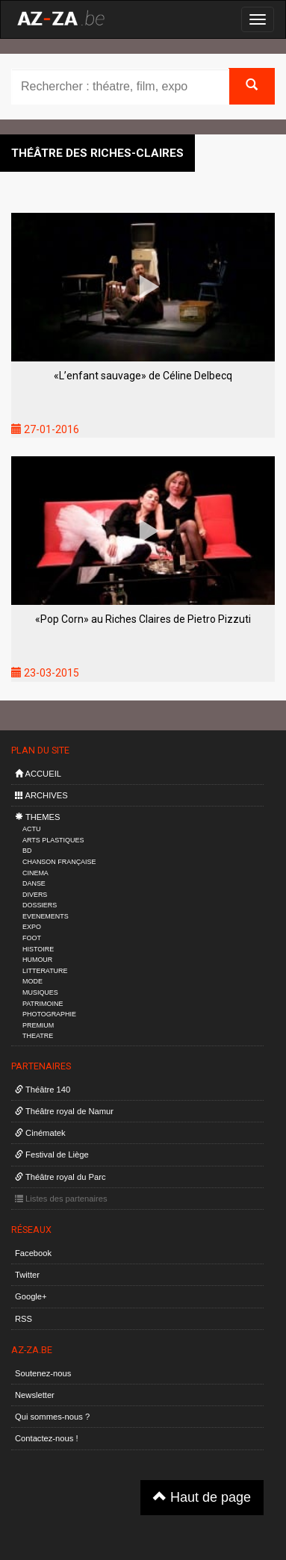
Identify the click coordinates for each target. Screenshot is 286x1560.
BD (26, 850)
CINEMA (35, 873)
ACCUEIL (38, 773)
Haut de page (202, 1497)
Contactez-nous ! (46, 1438)
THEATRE (37, 1036)
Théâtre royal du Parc (60, 1176)
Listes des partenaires (61, 1198)
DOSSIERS (39, 905)
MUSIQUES (40, 992)
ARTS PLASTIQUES (53, 840)
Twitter (27, 1274)
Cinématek (40, 1132)
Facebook (33, 1253)
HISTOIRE (38, 949)
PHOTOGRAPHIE (49, 1014)
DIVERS (34, 894)
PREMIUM (38, 1025)
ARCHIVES (41, 795)
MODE (32, 981)
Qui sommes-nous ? (52, 1416)
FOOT (31, 938)
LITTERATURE (45, 971)
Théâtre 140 (42, 1089)
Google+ (31, 1296)
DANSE (34, 883)
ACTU (31, 829)
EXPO (31, 926)
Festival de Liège (52, 1154)
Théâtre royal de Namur (64, 1111)
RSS (23, 1318)
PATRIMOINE (42, 1003)
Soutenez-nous (43, 1373)
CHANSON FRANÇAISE (59, 862)
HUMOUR (37, 959)
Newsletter (35, 1394)
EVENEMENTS (45, 916)
